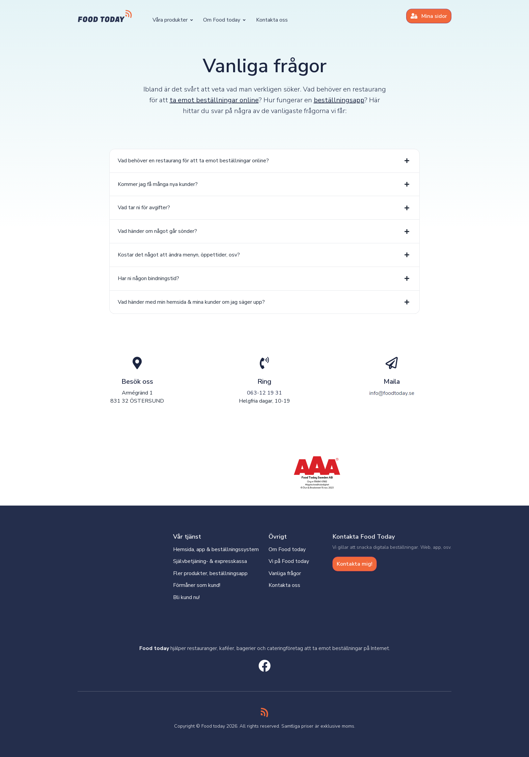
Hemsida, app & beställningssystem (216, 549)
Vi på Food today (289, 561)
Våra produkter (172, 20)
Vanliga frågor (285, 573)
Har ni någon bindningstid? (148, 278)
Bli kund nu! (186, 597)
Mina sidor (429, 16)
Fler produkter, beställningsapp (210, 573)
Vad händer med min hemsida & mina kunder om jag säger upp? (191, 302)
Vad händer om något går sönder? (157, 231)
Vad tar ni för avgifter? (144, 207)
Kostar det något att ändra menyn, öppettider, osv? (179, 255)
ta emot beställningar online (214, 100)
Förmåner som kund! (196, 585)
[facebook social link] (264, 666)
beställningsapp (339, 100)
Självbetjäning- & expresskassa (210, 561)
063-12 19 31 (264, 393)
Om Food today (224, 20)
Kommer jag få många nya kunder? (158, 184)
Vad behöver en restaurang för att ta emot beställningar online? (193, 160)
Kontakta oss (272, 20)
